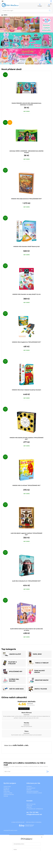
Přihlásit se (6, 788)
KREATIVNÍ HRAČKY (38, 680)
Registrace (6, 789)
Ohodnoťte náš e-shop (10, 830)
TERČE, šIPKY (35, 654)
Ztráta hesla (7, 791)
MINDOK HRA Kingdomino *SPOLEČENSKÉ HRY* (26, 342)
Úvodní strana (7, 786)
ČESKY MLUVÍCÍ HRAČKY (37, 671)
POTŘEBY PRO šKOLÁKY (11, 680)
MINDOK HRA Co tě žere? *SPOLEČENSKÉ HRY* (26, 485)
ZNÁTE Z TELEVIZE (38, 688)
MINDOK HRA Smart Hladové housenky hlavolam (26, 389)
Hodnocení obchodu (9, 794)
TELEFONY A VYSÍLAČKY (10, 662)
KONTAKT (28, 789)
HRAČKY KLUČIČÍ (12, 654)
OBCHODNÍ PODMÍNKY (32, 791)
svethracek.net (19, 822)
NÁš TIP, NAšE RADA (13, 689)
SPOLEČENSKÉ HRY (12, 671)
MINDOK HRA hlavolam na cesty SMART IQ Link (26, 294)
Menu (5, 15)
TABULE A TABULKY (39, 662)
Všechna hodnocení (24, 708)
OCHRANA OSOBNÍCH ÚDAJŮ (34, 792)
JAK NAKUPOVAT (30, 788)
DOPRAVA (29, 786)
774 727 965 (34, 812)
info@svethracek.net (34, 814)
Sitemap (6, 796)
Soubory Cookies (8, 792)
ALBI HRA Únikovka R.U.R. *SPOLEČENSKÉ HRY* (26, 581)
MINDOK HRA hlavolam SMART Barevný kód (26, 246)
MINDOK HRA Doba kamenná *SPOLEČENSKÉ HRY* (26, 198)
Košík (50, 5)
